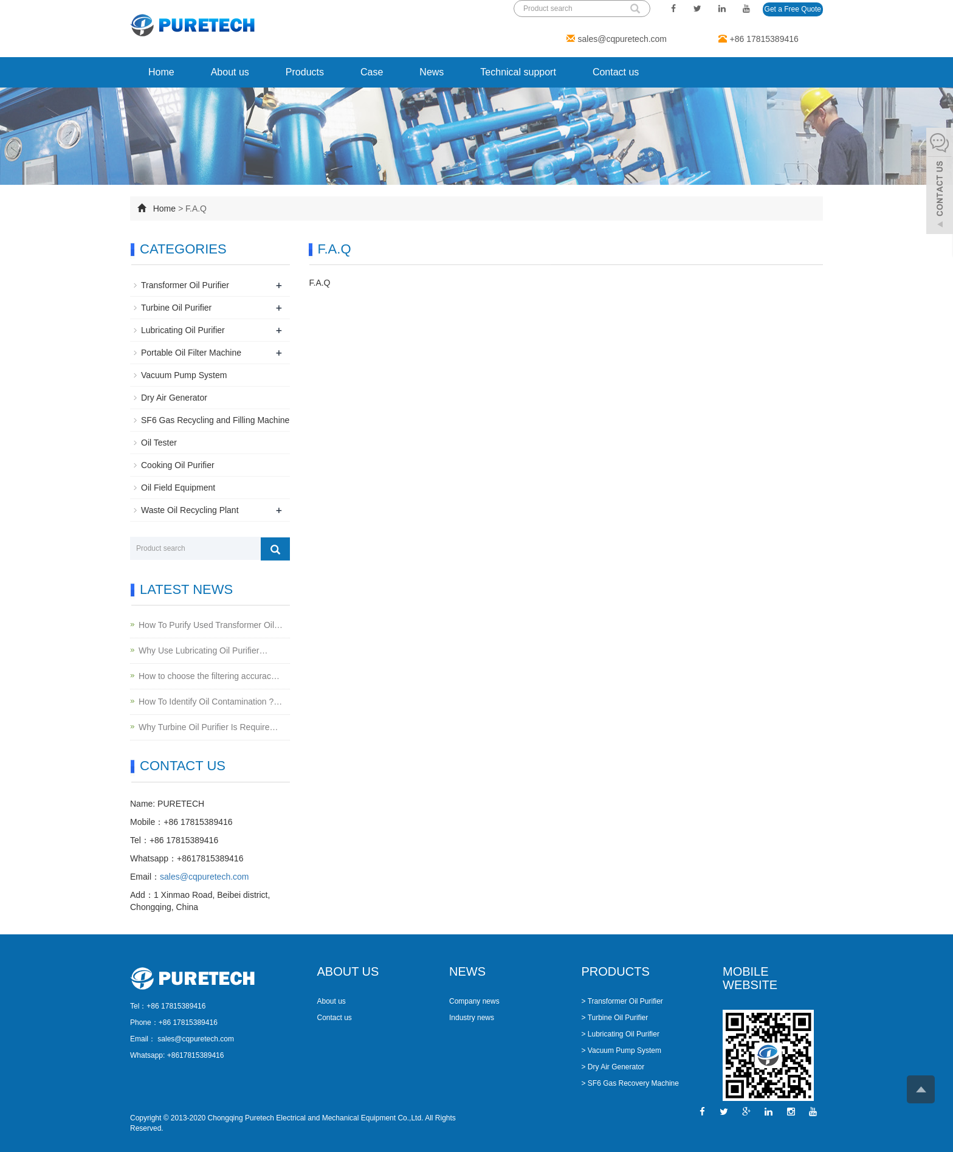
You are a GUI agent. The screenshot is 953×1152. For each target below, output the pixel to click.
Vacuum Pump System (184, 375)
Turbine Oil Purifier (176, 307)
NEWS (467, 971)
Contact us (616, 72)
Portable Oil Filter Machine (191, 352)
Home (161, 72)
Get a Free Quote (793, 9)
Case (371, 72)
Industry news (471, 1017)
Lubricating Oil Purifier (183, 330)
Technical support (518, 72)
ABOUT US (348, 971)
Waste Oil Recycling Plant (190, 510)
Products (305, 72)
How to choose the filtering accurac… (209, 676)
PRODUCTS (616, 971)
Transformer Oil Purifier (185, 285)
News (431, 72)
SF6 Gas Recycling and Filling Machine (215, 420)
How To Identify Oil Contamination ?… (210, 701)
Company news (474, 1001)
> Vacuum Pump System (622, 1050)
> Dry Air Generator (613, 1067)
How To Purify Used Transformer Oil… (211, 625)
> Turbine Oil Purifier (615, 1017)
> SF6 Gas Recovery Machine (630, 1083)
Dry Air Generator (174, 397)
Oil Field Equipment (178, 487)
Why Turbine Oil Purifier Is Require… (208, 727)
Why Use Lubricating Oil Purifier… (203, 650)
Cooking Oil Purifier (178, 465)
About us (230, 72)
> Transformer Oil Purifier (622, 1001)
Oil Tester (159, 442)
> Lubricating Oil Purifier (620, 1034)
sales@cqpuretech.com (622, 39)
